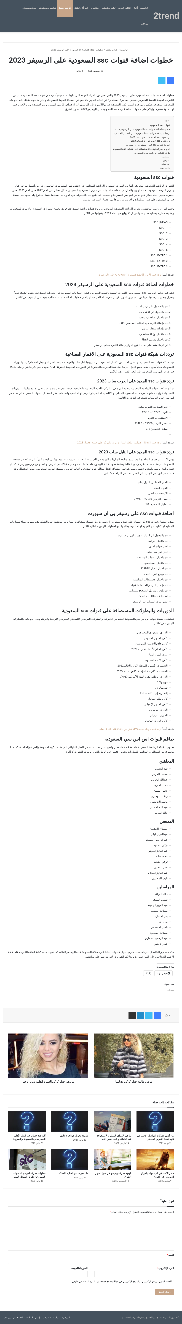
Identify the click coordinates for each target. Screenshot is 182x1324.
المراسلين (165, 164)
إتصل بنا (36, 1317)
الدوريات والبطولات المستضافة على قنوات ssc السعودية (141, 148)
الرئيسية (144, 8)
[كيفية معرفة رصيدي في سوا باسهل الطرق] (112, 1159)
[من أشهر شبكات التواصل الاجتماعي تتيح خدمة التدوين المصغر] (155, 1121)
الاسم (170, 1255)
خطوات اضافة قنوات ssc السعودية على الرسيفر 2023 (142, 129)
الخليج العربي (124, 8)
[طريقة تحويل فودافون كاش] (70, 1121)
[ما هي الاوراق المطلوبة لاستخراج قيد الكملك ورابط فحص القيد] (112, 1121)
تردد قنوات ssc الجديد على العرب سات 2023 (150, 137)
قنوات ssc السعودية (160, 125)
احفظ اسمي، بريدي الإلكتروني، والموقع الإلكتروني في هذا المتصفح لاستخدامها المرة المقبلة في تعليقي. (121, 1281)
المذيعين (166, 160)
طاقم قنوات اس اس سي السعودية (152, 152)
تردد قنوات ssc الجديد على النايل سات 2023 (150, 141)
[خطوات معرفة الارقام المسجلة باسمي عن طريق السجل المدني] (27, 1159)
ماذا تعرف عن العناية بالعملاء (73, 1173)
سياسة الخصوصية (50, 1317)
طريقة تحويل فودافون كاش (74, 1135)
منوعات (144, 23)
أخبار (135, 8)
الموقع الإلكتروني (79, 1268)
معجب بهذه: (165, 168)
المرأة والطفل (81, 8)
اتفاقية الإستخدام (21, 1317)
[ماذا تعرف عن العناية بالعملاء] (70, 1159)
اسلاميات (94, 8)
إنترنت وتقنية (65, 8)
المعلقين (166, 156)
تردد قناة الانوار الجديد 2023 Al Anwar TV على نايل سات (129, 274)
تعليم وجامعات (109, 8)
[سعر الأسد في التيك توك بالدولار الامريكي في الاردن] (155, 1159)
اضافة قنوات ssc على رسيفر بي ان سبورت (148, 144)
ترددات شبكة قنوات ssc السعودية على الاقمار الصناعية (142, 133)
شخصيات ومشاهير (47, 8)
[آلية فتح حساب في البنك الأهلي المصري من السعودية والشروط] (27, 1121)
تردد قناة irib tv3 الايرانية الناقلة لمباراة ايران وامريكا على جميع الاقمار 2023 (119, 442)
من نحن (7, 1317)
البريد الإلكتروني (165, 1268)
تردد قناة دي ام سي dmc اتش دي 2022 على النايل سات (130, 729)
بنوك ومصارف (29, 8)
